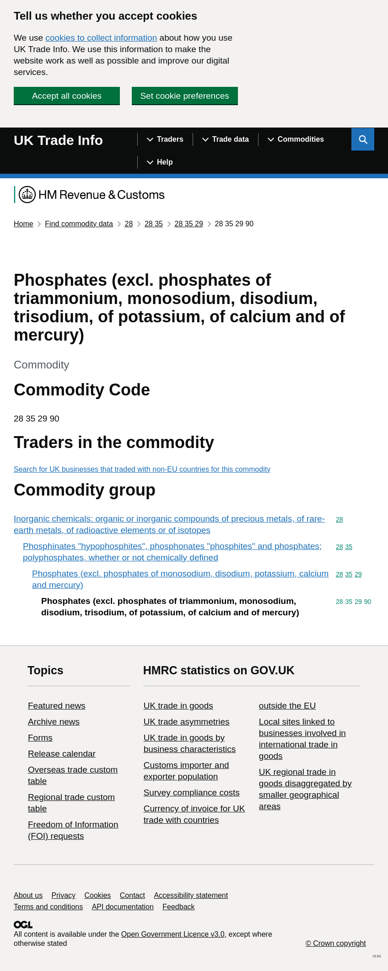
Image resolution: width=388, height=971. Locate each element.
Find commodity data (79, 224)
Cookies (98, 895)
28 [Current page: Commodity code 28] (128, 224)
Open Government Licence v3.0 (173, 934)
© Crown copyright (336, 943)
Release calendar (62, 753)
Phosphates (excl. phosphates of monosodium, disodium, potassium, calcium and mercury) (180, 579)
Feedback (178, 907)
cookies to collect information (101, 38)
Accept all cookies (67, 96)
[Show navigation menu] (165, 139)
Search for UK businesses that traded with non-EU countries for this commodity (142, 469)
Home (23, 224)
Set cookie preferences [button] (184, 96)
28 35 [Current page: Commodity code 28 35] (154, 224)
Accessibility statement (191, 895)
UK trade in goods (178, 705)
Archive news (54, 721)
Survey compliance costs (192, 792)
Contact (132, 895)
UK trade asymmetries (187, 721)
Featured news (57, 705)
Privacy (63, 895)
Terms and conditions (48, 907)
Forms (40, 737)
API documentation (123, 907)
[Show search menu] (362, 139)
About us (28, 895)
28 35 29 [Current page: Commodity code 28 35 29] (189, 224)
